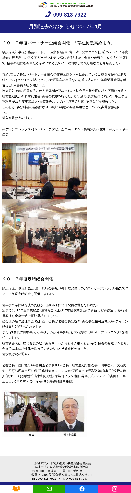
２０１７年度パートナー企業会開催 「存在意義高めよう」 (57, 42)
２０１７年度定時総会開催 (27, 279)
